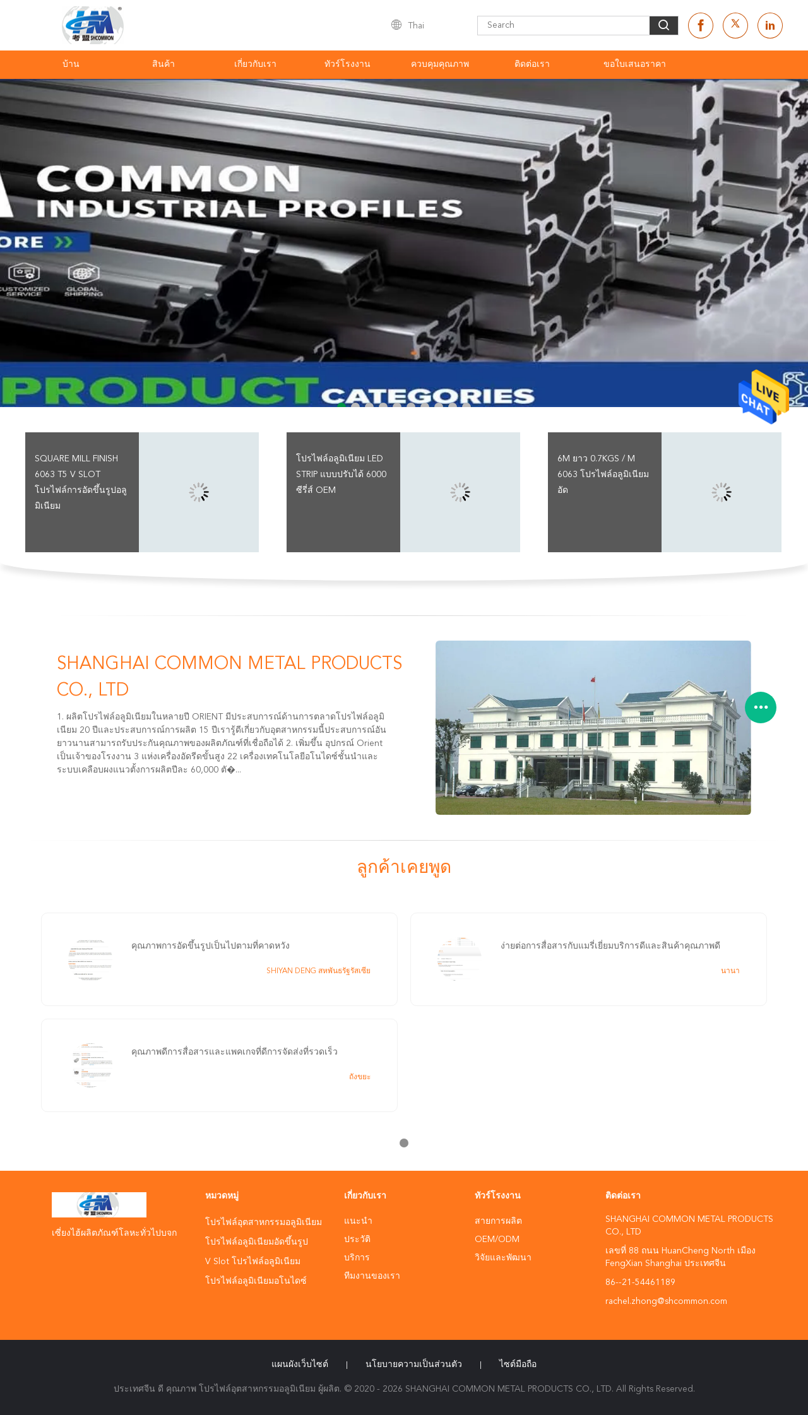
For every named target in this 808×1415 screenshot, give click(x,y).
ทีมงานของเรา (372, 1276)
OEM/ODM (497, 1239)
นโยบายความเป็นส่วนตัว (413, 1364)
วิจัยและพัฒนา (503, 1257)
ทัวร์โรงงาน (347, 64)
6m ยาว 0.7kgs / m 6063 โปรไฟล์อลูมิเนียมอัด (603, 474)
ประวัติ (357, 1239)
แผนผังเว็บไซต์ (299, 1364)
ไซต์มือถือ (518, 1364)
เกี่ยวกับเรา (255, 64)
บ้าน (71, 64)
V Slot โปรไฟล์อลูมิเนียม (252, 1261)
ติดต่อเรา (532, 64)
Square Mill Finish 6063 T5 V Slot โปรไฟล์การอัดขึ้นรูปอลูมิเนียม (81, 482)
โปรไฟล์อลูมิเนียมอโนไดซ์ (256, 1281)
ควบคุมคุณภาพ (440, 64)
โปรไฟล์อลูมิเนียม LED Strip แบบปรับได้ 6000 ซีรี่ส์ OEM (341, 474)
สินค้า (163, 64)
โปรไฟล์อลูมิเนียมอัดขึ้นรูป (256, 1242)
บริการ (357, 1257)
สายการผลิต (498, 1221)
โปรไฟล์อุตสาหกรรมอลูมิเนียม (263, 1222)
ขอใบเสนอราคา (634, 64)
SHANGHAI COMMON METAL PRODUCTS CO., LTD (229, 678)
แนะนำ (358, 1221)
